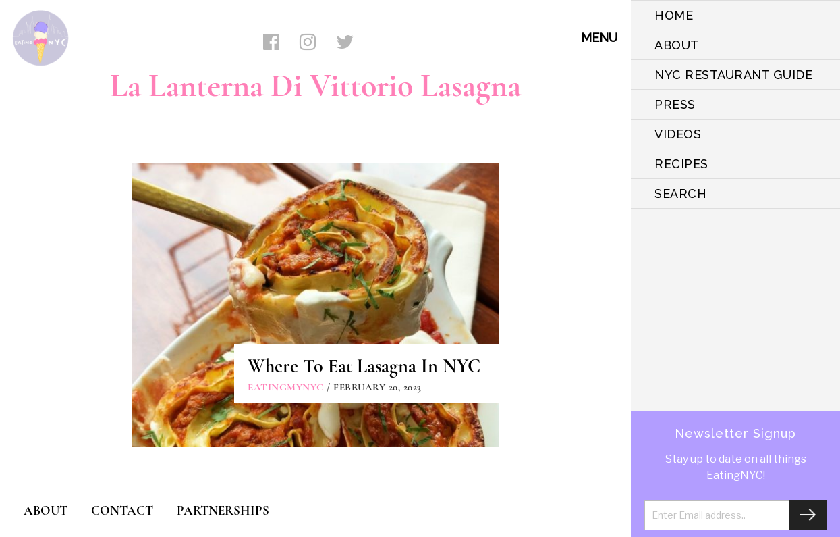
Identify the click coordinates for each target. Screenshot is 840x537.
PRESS (675, 104)
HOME (673, 15)
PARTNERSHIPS (223, 510)
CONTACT (122, 510)
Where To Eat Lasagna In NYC (364, 366)
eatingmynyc (286, 387)
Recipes (681, 164)
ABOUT (676, 45)
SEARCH (680, 193)
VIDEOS (677, 134)
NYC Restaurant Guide (733, 75)
